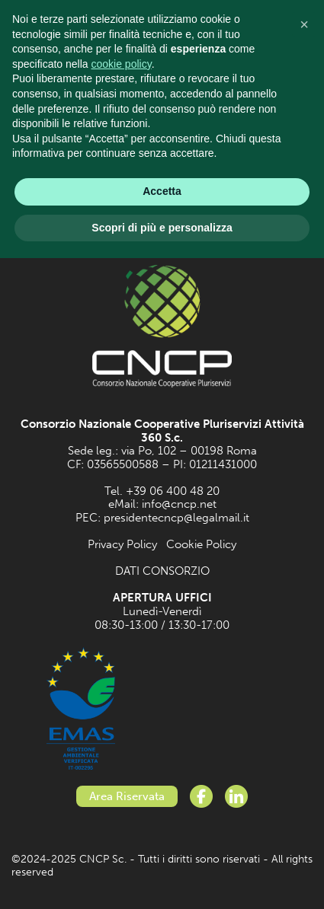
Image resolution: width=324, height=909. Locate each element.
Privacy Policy (122, 544)
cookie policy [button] (121, 64)
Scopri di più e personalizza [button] (161, 228)
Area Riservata (127, 796)
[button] (304, 24)
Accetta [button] (162, 191)
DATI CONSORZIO (162, 571)
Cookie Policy (201, 544)
